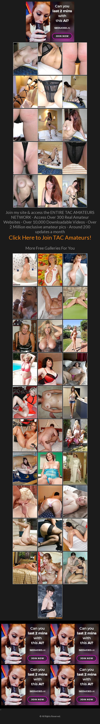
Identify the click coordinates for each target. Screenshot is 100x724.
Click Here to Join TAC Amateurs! (50, 237)
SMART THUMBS (55, 618)
